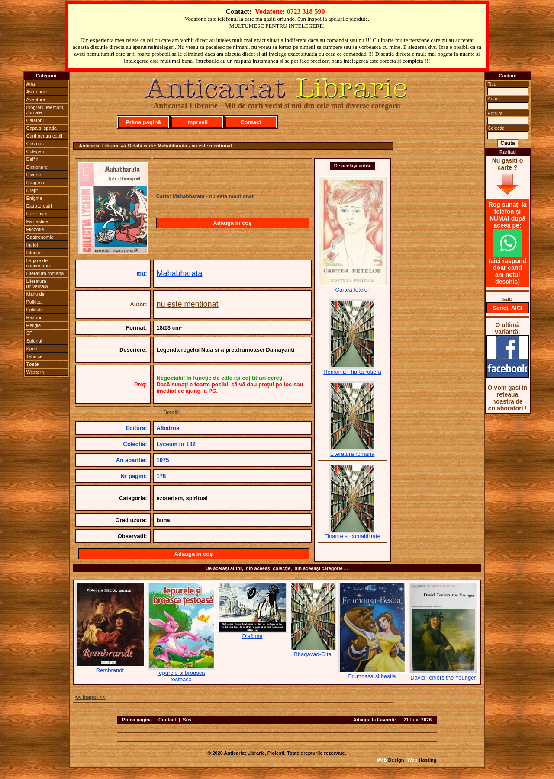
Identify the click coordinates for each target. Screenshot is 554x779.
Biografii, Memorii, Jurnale (45, 110)
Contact (250, 122)
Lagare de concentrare (39, 263)
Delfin (32, 159)
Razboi (33, 317)
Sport (32, 348)
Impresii (197, 122)
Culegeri (35, 151)
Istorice (34, 252)
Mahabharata (180, 273)
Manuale (35, 294)
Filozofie (35, 229)
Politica (34, 302)
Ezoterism (37, 213)
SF (29, 333)
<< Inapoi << (90, 697)
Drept (32, 190)
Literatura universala (37, 284)
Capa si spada (41, 128)
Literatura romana (45, 273)
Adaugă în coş (232, 223)
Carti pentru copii (44, 135)
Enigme (34, 198)
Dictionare (37, 167)
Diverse (34, 174)
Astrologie (37, 91)
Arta (30, 84)
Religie (33, 325)
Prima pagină (143, 122)
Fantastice (37, 221)
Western (35, 372)
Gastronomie (40, 237)
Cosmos (35, 143)
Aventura (35, 99)
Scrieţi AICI (507, 308)
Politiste (34, 309)
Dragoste (36, 182)
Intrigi (32, 244)
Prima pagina (137, 719)
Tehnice (34, 356)
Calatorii (35, 120)
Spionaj (34, 340)
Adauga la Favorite (374, 719)
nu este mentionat (188, 304)
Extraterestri (39, 205)
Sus (187, 719)
